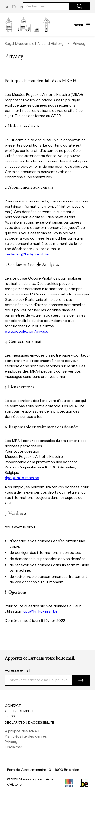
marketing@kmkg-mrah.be (27, 254)
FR (14, 7)
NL (7, 7)
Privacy (79, 43)
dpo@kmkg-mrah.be (22, 477)
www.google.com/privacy (26, 331)
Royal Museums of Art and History (34, 43)
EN (21, 7)
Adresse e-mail (17, 670)
